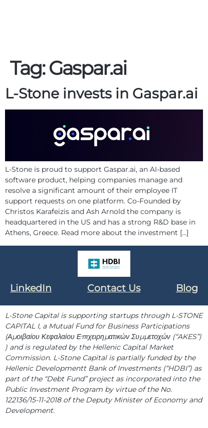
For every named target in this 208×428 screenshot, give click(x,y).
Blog (187, 288)
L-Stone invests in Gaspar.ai (101, 93)
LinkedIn (31, 288)
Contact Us (113, 288)
